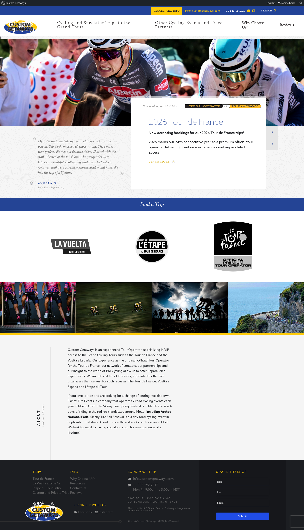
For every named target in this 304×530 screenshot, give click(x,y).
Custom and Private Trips (51, 492)
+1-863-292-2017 (145, 485)
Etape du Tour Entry (47, 488)
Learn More (161, 161)
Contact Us (78, 488)
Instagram (104, 512)
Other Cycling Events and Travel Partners (189, 25)
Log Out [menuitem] (271, 3)
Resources (77, 483)
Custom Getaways (44, 511)
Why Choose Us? (253, 25)
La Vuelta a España (46, 483)
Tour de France (43, 478)
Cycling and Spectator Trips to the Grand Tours (93, 25)
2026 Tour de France (186, 121)
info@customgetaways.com (153, 478)
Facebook (83, 512)
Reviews (287, 25)
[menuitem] (301, 3)
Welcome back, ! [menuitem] (287, 3)
